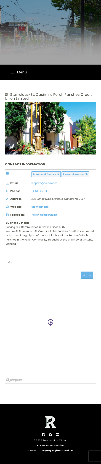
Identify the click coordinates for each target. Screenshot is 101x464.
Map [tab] (10, 262)
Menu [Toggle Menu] (18, 72)
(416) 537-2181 (40, 191)
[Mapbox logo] (14, 380)
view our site (40, 207)
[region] (50, 326)
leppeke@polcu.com (44, 183)
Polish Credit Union (44, 215)
